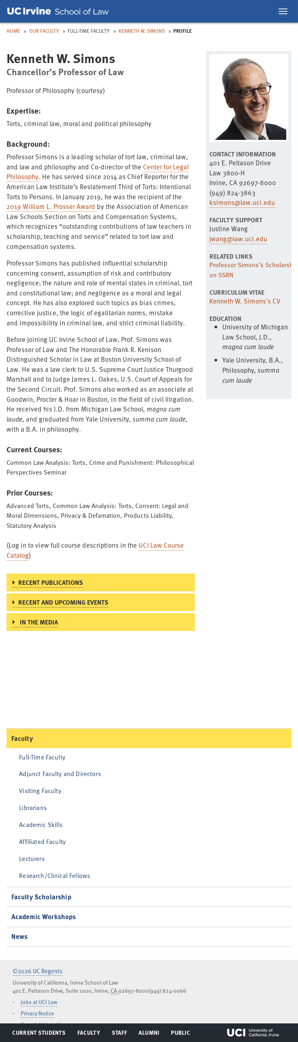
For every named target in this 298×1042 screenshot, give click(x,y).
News (19, 936)
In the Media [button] (38, 622)
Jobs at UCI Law (39, 1002)
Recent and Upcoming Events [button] (63, 602)
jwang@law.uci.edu (238, 239)
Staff (121, 1034)
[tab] (100, 582)
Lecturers (31, 858)
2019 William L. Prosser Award (50, 206)
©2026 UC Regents (37, 970)
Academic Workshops (43, 916)
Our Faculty (44, 30)
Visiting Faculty (40, 790)
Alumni (149, 1034)
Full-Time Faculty (42, 756)
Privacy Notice (37, 1013)
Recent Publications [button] (50, 582)
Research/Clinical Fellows (54, 875)
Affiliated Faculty (42, 841)
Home (13, 30)
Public (180, 1034)
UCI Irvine (253, 1033)
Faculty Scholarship (41, 897)
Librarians (33, 807)
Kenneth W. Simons (142, 30)
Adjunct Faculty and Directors (60, 773)
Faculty (22, 738)
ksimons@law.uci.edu (242, 202)
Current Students (39, 1034)
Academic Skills (40, 824)
